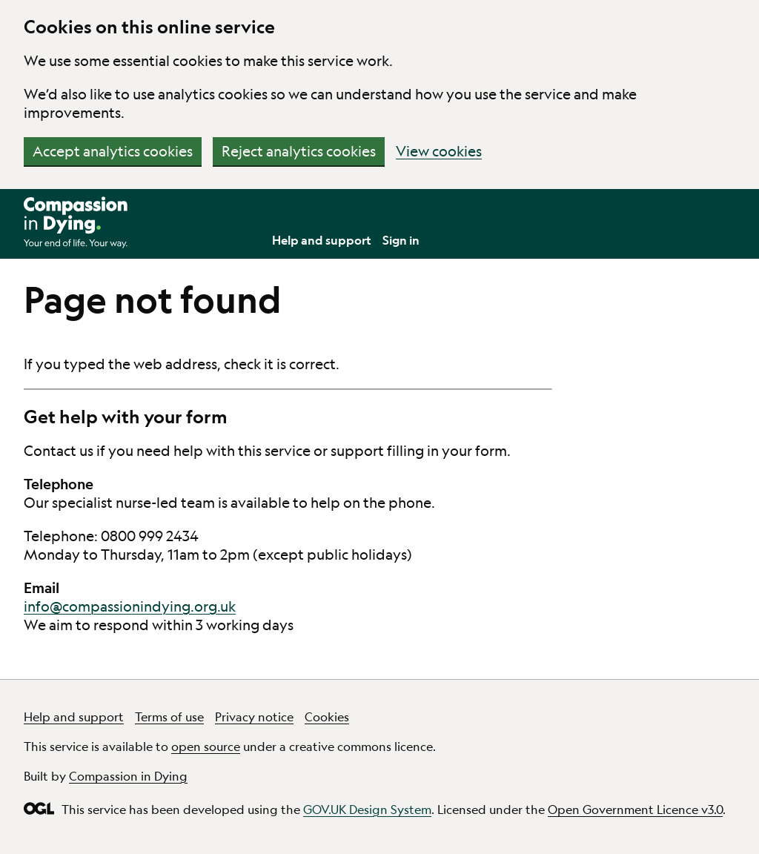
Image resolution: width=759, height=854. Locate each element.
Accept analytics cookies (113, 151)
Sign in (401, 240)
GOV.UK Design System (367, 809)
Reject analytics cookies (299, 151)
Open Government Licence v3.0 (635, 809)
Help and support (321, 240)
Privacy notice (254, 716)
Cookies (327, 716)
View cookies (439, 152)
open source (205, 746)
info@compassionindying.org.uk (130, 606)
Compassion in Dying (128, 776)
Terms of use (169, 716)
